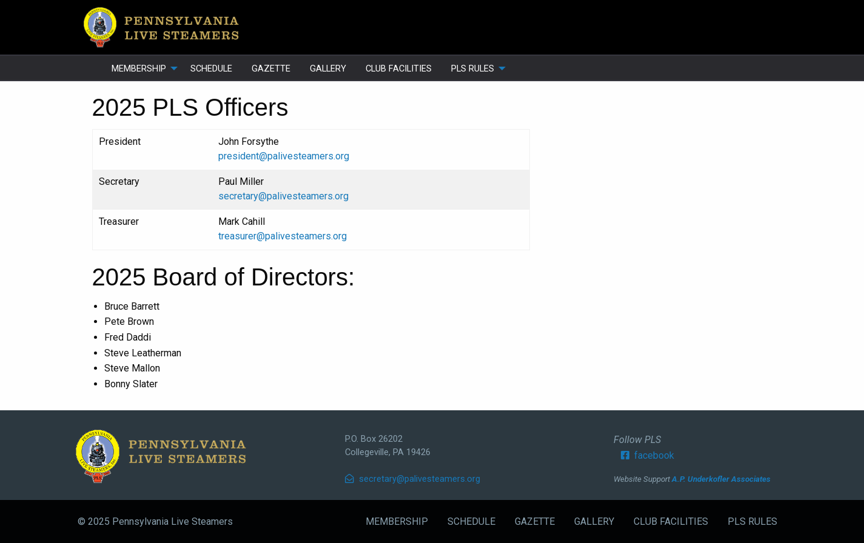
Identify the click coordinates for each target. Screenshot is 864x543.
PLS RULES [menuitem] (472, 68)
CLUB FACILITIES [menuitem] (399, 68)
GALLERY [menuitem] (328, 68)
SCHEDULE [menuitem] (211, 68)
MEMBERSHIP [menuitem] (139, 68)
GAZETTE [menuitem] (271, 68)
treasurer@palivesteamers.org (282, 236)
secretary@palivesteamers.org (283, 196)
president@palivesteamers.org (283, 156)
